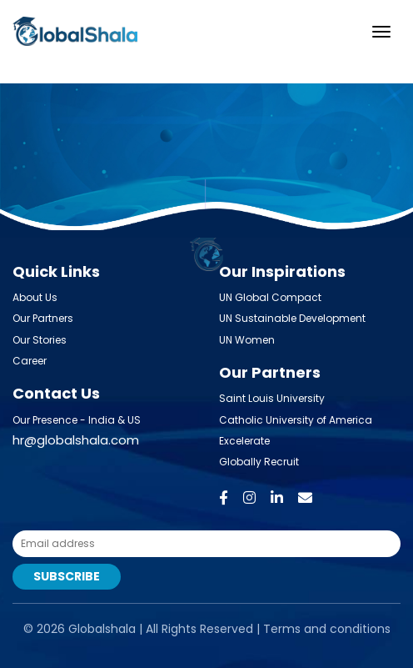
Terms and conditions (327, 628)
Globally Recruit (259, 462)
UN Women (247, 340)
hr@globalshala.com (75, 440)
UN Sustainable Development (292, 318)
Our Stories (39, 340)
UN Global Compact (270, 297)
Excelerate (244, 441)
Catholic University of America (295, 420)
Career (29, 361)
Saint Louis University (272, 398)
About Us (34, 297)
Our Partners (42, 318)
